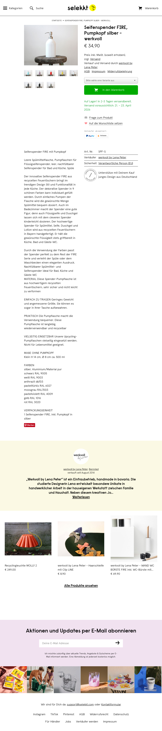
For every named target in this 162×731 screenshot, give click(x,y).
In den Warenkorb (113, 90)
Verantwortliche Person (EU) (115, 163)
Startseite (57, 21)
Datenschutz (121, 714)
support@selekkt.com (80, 704)
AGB (82, 714)
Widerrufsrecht (99, 714)
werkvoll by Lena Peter (112, 157)
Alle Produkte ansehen (81, 586)
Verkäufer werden (87, 721)
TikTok (54, 714)
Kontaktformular (111, 704)
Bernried (94, 469)
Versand (95, 59)
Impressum (110, 721)
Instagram (39, 714)
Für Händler (52, 721)
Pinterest (68, 714)
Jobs (68, 721)
